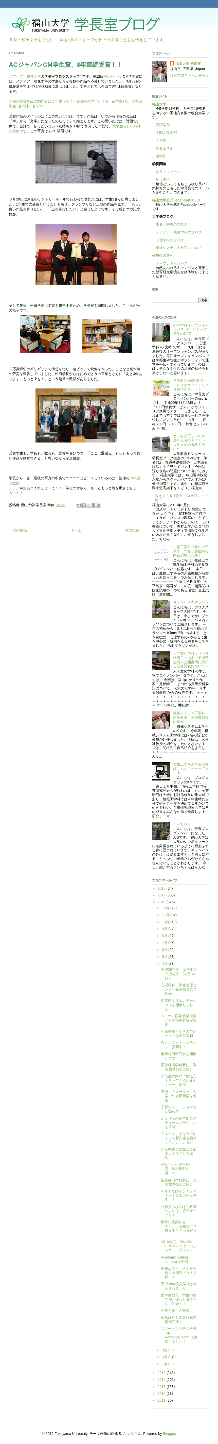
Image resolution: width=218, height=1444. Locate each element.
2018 (162, 888)
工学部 (161, 141)
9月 (165, 929)
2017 (162, 895)
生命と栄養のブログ (170, 224)
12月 (166, 908)
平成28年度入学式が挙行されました (179, 1286)
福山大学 (159, 104)
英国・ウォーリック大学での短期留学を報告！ (179, 1096)
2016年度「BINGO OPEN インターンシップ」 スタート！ (179, 1246)
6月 (165, 950)
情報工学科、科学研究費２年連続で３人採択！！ (179, 1272)
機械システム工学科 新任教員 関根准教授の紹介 (191, 717)
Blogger (169, 1434)
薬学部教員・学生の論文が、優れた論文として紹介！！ (179, 1299)
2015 (162, 1373)
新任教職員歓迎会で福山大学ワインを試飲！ (178, 1153)
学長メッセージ (166, 172)
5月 (165, 957)
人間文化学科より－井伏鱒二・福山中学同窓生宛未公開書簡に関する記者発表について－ (191, 659)
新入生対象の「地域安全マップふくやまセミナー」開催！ (179, 1080)
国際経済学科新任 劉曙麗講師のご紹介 (178, 1067)
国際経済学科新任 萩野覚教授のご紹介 (178, 1182)
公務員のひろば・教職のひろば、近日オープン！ (179, 1211)
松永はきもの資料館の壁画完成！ (178, 1319)
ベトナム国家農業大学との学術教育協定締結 (179, 1020)
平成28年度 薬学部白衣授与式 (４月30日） (179, 973)
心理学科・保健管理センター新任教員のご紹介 (179, 989)
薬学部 (161, 156)
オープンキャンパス (170, 263)
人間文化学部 (166, 133)
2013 (162, 1387)
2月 (165, 1357)
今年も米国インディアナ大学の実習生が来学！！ (179, 1195)
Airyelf (128, 1434)
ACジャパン (113, 76)
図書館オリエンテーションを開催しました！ (178, 1004)
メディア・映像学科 (25, 76)
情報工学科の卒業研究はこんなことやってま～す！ (191, 768)
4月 (165, 963)
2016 (162, 902)
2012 (162, 1393)
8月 (165, 936)
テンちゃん (182, 824)
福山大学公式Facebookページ (176, 200)
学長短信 (161, 180)
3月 (165, 1350)
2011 (162, 1400)
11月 (166, 915)
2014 (162, 1380)
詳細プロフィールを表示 (189, 75)
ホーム (76, 530)
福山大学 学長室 (188, 64)
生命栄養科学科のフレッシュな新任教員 (178, 1033)
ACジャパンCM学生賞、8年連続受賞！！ (177, 1169)
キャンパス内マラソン (191, 602)
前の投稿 (132, 530)
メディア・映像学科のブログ (177, 232)
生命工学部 (164, 148)
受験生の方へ (162, 255)
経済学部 (163, 125)
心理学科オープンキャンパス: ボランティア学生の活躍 (191, 329)
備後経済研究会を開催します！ (178, 1056)
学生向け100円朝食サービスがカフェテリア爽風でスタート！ (191, 385)
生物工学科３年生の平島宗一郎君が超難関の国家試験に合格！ (191, 551)
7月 (165, 943)
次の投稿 (20, 530)
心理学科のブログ (168, 240)
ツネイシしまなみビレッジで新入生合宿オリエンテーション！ (179, 1138)
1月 (165, 1364)
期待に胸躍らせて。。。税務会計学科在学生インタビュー (179, 1228)
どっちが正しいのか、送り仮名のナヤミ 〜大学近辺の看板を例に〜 (191, 442)
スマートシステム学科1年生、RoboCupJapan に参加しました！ (179, 1335)
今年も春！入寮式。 (177, 1311)
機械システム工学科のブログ (177, 248)
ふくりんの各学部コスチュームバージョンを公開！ (179, 1122)
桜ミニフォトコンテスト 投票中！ (178, 1045)
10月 (166, 922)
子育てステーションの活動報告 (178, 1109)
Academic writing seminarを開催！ (176, 1259)
